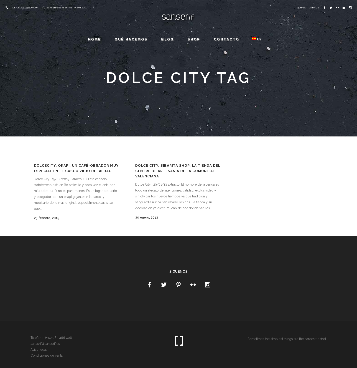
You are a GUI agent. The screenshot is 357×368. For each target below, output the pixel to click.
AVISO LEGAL (80, 8)
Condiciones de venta (47, 355)
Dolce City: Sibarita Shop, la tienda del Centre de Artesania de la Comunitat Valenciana (177, 171)
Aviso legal (39, 349)
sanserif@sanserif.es (59, 7)
